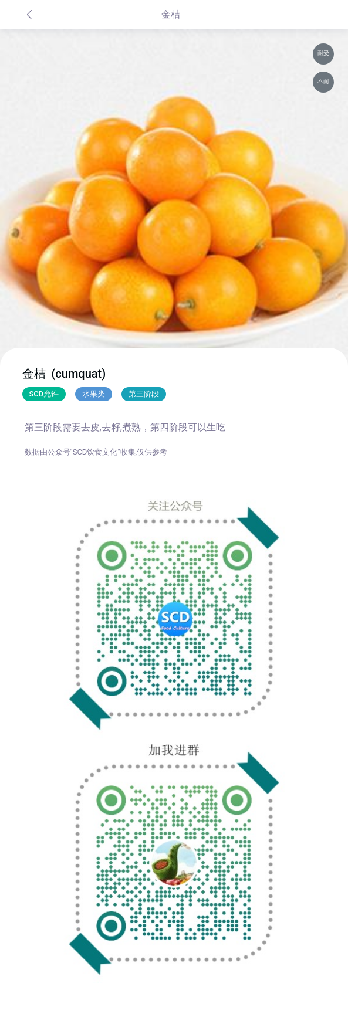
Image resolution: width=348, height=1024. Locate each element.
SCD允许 (44, 393)
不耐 (323, 81)
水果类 (93, 393)
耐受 (323, 53)
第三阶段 (144, 393)
